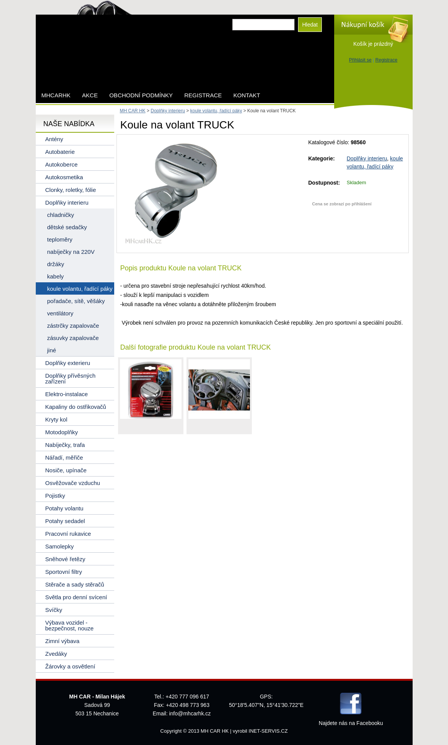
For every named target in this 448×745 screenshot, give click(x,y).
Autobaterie (60, 151)
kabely (55, 276)
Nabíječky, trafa (65, 445)
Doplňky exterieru (67, 363)
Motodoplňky (61, 432)
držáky (55, 264)
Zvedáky (56, 653)
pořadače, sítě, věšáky (76, 301)
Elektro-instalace (66, 394)
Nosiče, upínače (66, 470)
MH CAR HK (133, 110)
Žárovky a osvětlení (70, 666)
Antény (54, 139)
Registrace (386, 60)
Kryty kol (56, 419)
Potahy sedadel (65, 521)
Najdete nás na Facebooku (351, 723)
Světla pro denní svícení (76, 597)
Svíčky (53, 610)
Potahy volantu (64, 508)
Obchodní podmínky (141, 95)
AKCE (90, 95)
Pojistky (55, 495)
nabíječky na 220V (71, 251)
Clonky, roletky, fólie (70, 190)
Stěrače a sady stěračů (74, 584)
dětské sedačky (67, 227)
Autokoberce (61, 164)
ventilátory (60, 313)
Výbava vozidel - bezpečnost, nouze (69, 625)
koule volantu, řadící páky (216, 110)
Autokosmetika (64, 177)
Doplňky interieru (367, 158)
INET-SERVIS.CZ (268, 731)
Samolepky (59, 546)
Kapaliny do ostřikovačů (75, 406)
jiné (51, 350)
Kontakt (246, 95)
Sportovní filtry (63, 571)
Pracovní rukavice (68, 533)
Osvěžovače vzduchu (72, 483)
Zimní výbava (62, 641)
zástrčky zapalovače (73, 325)
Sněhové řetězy (65, 559)
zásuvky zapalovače (73, 338)
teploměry (60, 239)
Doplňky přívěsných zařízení (70, 378)
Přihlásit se (360, 60)
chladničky (60, 215)
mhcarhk (56, 95)
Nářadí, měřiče (64, 457)
